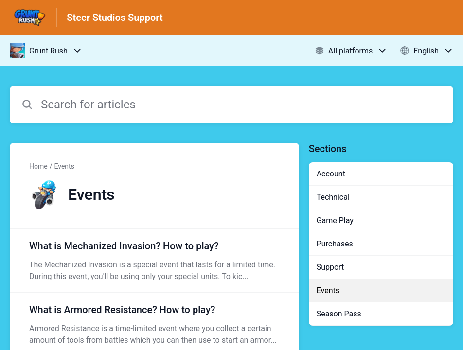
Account (331, 173)
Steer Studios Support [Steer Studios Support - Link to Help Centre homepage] (114, 17)
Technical (333, 197)
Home (38, 166)
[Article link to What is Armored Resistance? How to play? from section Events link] (154, 324)
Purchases (335, 243)
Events (64, 166)
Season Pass (339, 313)
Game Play (335, 220)
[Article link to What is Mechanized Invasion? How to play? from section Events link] (154, 260)
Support (330, 267)
